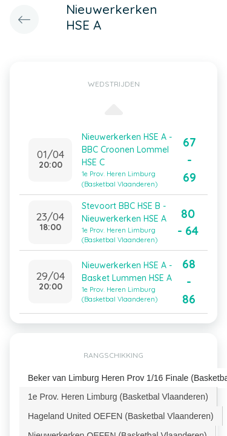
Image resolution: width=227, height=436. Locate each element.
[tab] (118, 396)
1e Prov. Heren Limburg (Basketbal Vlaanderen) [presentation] (118, 396)
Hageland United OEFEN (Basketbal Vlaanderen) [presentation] (121, 416)
